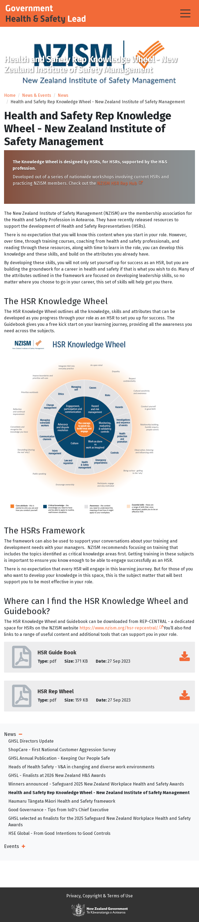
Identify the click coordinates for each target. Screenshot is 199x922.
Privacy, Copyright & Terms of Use (99, 895)
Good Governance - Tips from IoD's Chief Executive (58, 809)
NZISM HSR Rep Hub (119, 183)
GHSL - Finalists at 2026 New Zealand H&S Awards (57, 775)
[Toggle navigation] (185, 13)
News (63, 95)
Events (11, 846)
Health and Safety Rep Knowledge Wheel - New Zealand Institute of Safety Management (99, 792)
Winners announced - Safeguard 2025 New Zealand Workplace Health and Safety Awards (96, 784)
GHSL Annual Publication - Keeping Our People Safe (59, 758)
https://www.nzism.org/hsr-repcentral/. (120, 627)
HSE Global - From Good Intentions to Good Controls (59, 833)
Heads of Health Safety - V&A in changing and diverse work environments (81, 766)
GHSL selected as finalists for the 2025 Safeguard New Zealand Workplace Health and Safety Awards (99, 821)
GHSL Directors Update (31, 741)
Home (10, 95)
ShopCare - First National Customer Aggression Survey (62, 749)
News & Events (36, 95)
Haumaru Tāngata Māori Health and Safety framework (61, 801)
